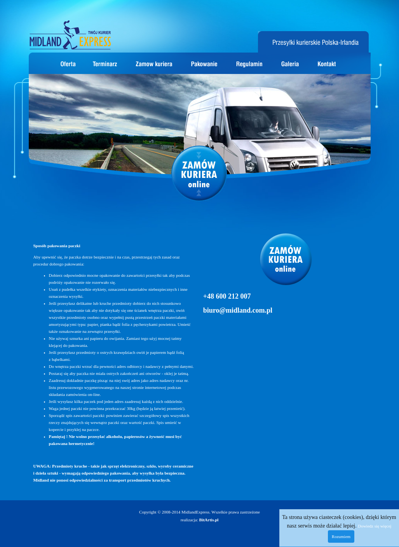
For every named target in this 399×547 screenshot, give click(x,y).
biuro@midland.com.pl (237, 310)
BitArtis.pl (209, 519)
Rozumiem (341, 536)
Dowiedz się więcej (374, 526)
